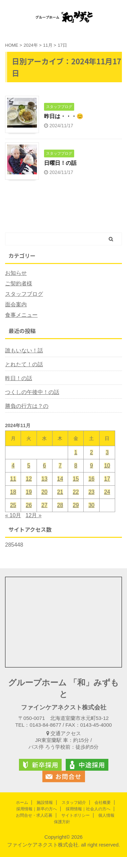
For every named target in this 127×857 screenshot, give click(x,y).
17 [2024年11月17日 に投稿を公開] (107, 479)
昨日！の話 (18, 378)
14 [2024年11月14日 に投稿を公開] (60, 479)
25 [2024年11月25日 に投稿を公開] (13, 505)
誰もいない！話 (24, 350)
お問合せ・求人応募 (34, 815)
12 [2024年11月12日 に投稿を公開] (29, 479)
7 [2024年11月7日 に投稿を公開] (60, 465)
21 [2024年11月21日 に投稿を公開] (60, 492)
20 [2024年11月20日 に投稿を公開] (44, 492)
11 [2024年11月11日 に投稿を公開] (13, 479)
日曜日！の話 (60, 163)
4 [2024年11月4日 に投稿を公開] (13, 465)
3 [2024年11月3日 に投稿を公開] (107, 452)
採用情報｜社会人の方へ (88, 809)
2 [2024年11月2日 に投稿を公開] (91, 452)
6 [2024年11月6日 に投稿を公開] (44, 465)
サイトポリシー (75, 815)
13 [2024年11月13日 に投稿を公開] (44, 479)
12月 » (34, 515)
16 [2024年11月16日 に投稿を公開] (91, 479)
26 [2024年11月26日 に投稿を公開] (29, 505)
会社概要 (102, 802)
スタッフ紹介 (74, 802)
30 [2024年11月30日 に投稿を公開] (91, 505)
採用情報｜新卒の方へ (36, 809)
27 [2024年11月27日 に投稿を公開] (44, 505)
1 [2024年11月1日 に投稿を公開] (75, 452)
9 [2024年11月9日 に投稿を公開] (91, 465)
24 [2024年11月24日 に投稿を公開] (107, 492)
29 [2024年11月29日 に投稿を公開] (76, 505)
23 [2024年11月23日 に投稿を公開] (91, 492)
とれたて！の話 (24, 364)
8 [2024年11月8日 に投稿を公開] (75, 465)
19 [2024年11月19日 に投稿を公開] (29, 492)
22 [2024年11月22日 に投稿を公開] (76, 492)
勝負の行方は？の (26, 406)
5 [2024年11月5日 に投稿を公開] (28, 465)
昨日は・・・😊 (63, 116)
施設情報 (45, 802)
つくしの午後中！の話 (32, 392)
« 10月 (13, 515)
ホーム (22, 802)
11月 (47, 45)
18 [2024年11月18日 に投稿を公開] (13, 492)
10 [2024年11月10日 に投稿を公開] (107, 465)
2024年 (31, 45)
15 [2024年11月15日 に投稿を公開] (76, 479)
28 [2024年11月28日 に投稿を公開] (60, 505)
